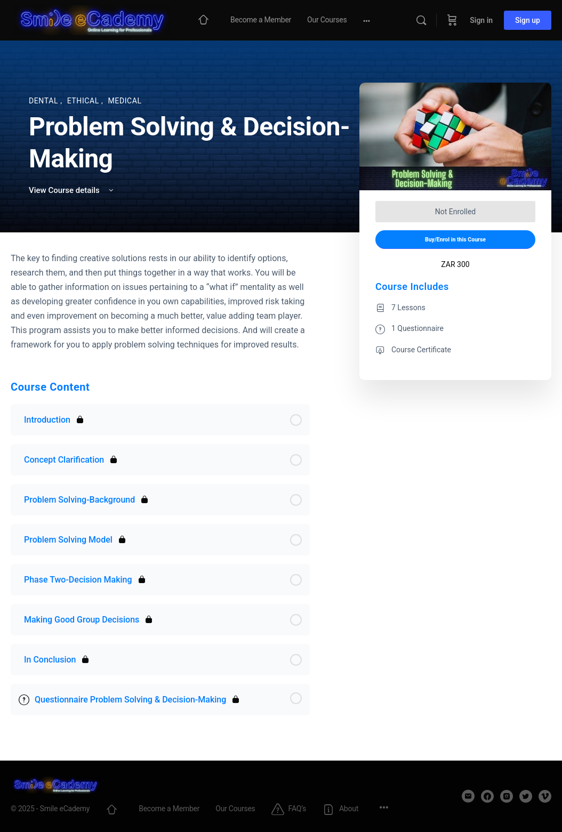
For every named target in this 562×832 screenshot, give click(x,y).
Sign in (481, 20)
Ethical (84, 100)
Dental (44, 100)
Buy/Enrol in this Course (455, 239)
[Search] (421, 20)
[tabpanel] (160, 301)
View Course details (72, 190)
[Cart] (452, 20)
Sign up (527, 20)
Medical (125, 100)
